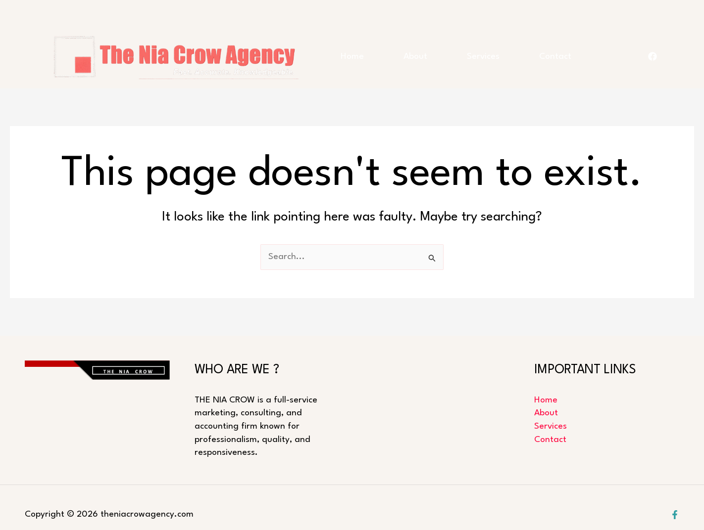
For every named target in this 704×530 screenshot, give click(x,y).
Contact (555, 56)
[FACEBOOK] (652, 56)
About (415, 56)
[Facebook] (674, 514)
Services (483, 56)
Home (352, 56)
